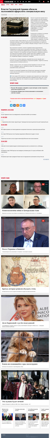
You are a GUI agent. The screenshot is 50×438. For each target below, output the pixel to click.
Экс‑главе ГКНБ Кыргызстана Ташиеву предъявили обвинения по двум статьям (20, 134)
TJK (20, 1)
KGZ (18, 1)
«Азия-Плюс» (34, 27)
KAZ (15, 1)
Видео (12, 4)
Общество (16, 14)
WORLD (29, 1)
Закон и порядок (11, 14)
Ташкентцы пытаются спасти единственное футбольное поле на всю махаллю (19, 138)
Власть (23, 14)
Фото (16, 4)
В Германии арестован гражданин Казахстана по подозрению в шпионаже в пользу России (22, 156)
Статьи (7, 4)
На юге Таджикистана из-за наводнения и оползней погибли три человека (18, 114)
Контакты (3, 434)
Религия (20, 14)
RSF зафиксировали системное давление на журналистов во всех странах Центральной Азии (23, 129)
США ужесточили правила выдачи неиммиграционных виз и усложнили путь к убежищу (22, 146)
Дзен (44, 98)
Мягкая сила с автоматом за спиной (5, 410)
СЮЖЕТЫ (20, 4)
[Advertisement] (25, 169)
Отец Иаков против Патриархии (33, 410)
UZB (26, 1)
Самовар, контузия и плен (20, 410)
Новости (3, 4)
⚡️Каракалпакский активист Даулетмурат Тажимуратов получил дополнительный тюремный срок (24, 122)
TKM (23, 1)
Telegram (38, 98)
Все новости (46, 159)
